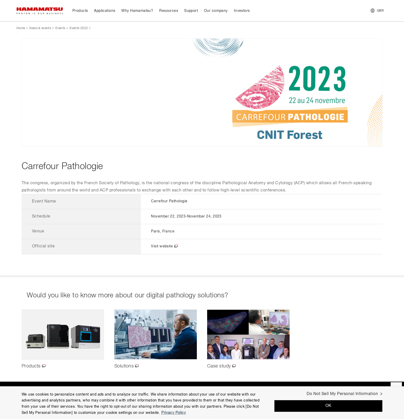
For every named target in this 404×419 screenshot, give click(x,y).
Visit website (162, 246)
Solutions (124, 366)
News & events (40, 28)
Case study (219, 366)
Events (60, 28)
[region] (202, 402)
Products (31, 366)
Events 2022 (79, 28)
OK (328, 406)
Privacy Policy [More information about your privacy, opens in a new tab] (173, 413)
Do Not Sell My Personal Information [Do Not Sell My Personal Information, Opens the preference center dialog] (342, 394)
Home (20, 28)
